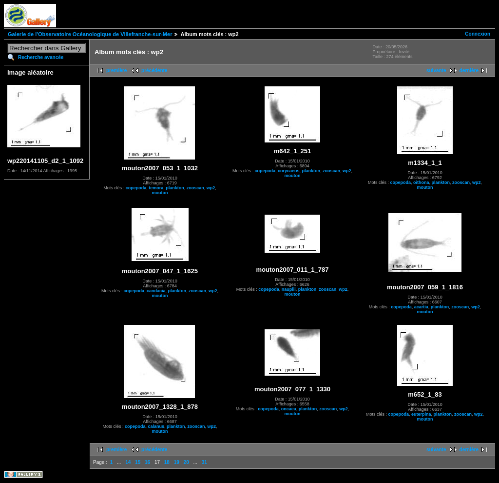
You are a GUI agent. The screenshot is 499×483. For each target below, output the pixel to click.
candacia (156, 290)
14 (128, 462)
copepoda (136, 187)
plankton (175, 187)
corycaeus (289, 170)
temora (156, 187)
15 (137, 462)
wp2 (211, 187)
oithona (421, 182)
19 (176, 462)
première (116, 70)
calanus (156, 426)
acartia (421, 306)
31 (204, 462)
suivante (436, 70)
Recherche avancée (40, 57)
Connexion (477, 34)
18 (167, 462)
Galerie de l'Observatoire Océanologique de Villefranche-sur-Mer (90, 34)
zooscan (195, 187)
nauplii (289, 289)
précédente (154, 70)
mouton (160, 192)
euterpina (421, 414)
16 (147, 462)
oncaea (288, 408)
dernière (469, 70)
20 (186, 462)
